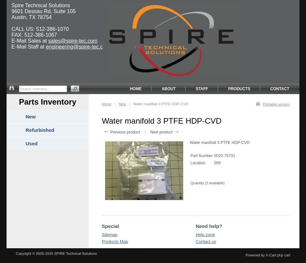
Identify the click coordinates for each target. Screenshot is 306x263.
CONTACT (279, 89)
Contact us (206, 241)
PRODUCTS (239, 89)
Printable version (276, 104)
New (122, 104)
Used (32, 143)
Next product (164, 132)
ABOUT (169, 89)
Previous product (121, 132)
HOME (136, 89)
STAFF (202, 89)
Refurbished (40, 130)
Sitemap (110, 234)
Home (106, 104)
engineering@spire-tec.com (78, 47)
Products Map (115, 241)
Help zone (205, 234)
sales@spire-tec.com (73, 41)
